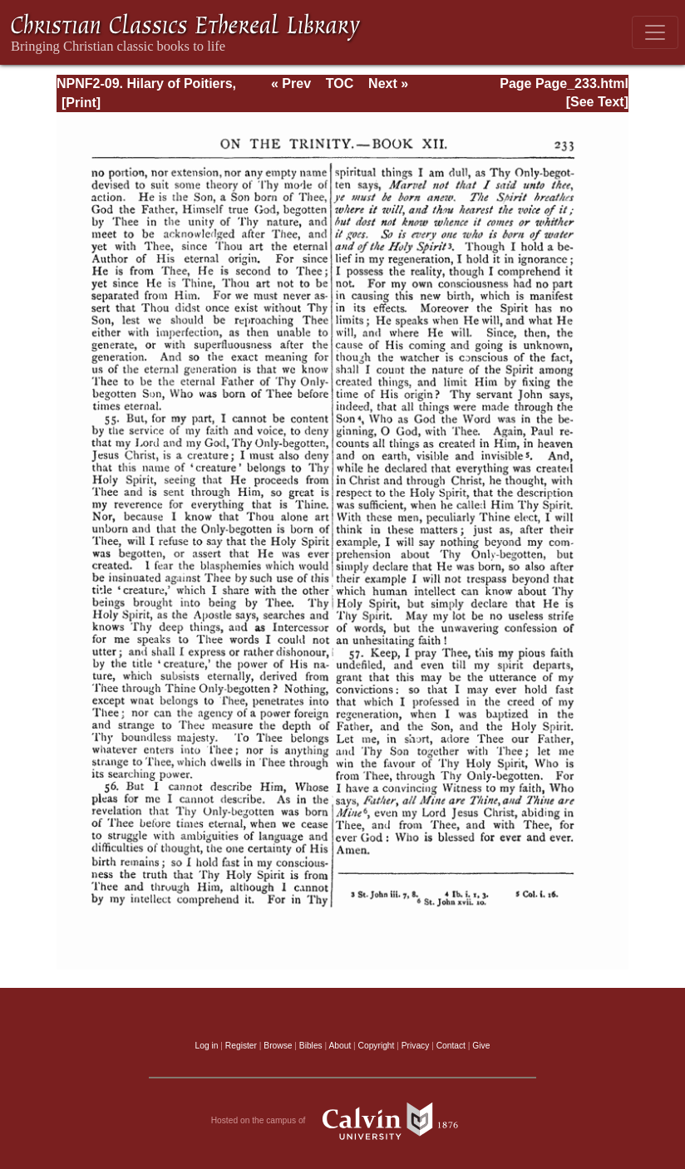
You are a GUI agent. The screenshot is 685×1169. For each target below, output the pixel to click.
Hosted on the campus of (343, 1121)
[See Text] (597, 102)
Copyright (376, 1045)
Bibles (311, 1045)
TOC (339, 83)
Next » (388, 83)
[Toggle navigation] (655, 32)
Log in (207, 1045)
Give (481, 1045)
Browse (278, 1045)
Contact (451, 1045)
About (339, 1045)
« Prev (291, 83)
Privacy (416, 1045)
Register (241, 1045)
